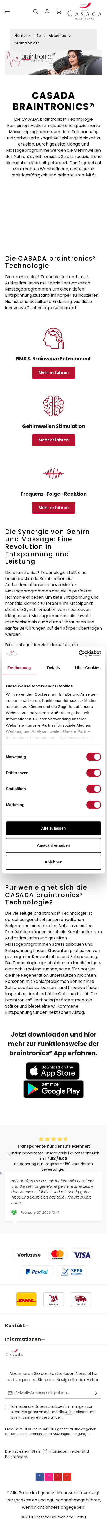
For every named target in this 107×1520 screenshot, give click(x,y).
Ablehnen (53, 862)
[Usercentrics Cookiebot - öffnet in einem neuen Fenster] (78, 653)
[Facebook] (40, 1473)
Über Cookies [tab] (88, 667)
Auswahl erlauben (53, 845)
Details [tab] (53, 667)
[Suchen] (35, 11)
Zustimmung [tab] (19, 667)
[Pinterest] (58, 1473)
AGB (68, 1407)
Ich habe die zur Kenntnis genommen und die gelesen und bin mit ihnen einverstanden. (53, 1408)
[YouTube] (67, 1473)
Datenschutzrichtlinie (28, 1430)
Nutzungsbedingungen (71, 1430)
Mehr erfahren (54, 372)
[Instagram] (49, 1473)
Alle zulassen (53, 828)
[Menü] (7, 11)
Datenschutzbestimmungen (60, 1402)
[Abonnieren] (96, 1389)
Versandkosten (21, 1496)
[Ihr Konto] (47, 11)
